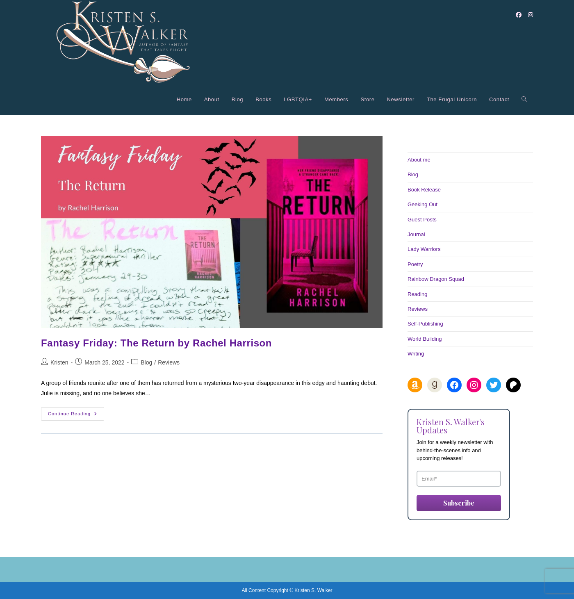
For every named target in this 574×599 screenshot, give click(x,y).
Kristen (59, 362)
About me (419, 160)
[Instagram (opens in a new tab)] (530, 15)
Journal (416, 234)
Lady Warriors (424, 249)
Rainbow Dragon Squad (436, 279)
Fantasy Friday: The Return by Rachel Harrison (156, 342)
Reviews (169, 362)
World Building (425, 339)
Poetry (415, 264)
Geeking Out (422, 204)
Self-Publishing (425, 324)
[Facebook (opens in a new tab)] (518, 15)
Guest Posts (422, 219)
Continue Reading (76, 416)
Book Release (424, 190)
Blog (146, 362)
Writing (416, 354)
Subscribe (458, 503)
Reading (417, 294)
